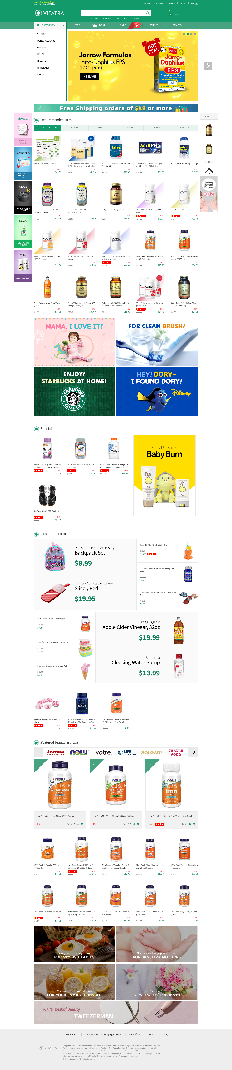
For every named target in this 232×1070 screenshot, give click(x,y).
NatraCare (176, 14)
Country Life (106, 18)
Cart (193, 3)
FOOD (130, 127)
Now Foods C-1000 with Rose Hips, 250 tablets (115, 913)
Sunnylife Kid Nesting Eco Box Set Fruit (53, 642)
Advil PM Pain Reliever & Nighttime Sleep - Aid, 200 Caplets (149, 164)
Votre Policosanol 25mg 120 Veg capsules (82, 257)
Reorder (183, 3)
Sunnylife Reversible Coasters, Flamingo (47, 720)
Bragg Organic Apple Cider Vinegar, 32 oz (47, 304)
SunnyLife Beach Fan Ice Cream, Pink (52, 666)
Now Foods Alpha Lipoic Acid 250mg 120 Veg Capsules (150, 866)
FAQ (166, 1034)
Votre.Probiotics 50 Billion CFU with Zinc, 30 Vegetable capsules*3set (82, 164)
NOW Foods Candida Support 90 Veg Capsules (184, 866)
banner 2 (191, 34)
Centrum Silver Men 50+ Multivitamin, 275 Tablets (81, 211)
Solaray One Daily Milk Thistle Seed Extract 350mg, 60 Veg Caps (47, 465)
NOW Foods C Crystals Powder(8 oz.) (52, 618)
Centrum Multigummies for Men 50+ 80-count (80, 465)
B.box (126, 18)
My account (159, 3)
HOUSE (75, 127)
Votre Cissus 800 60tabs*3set (45, 163)
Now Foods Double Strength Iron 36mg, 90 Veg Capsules (171, 816)
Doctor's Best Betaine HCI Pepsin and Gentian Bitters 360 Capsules (114, 465)
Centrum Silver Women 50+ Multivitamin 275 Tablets (47, 211)
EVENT (154, 25)
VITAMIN (102, 127)
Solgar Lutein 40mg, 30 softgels (114, 210)
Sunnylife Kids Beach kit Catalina (153, 545)
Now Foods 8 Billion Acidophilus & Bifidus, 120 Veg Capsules (116, 720)
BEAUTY (184, 127)
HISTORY (209, 116)
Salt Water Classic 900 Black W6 (46, 511)
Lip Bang (94, 18)
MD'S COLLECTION (47, 127)
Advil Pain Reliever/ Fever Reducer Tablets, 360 (116, 164)
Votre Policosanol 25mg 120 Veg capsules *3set (150, 304)
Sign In (147, 3)
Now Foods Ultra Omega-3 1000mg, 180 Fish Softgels (149, 257)
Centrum (136, 18)
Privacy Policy (91, 1034)
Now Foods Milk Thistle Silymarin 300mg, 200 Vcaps (184, 257)
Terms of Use (134, 1034)
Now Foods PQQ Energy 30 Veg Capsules (184, 913)
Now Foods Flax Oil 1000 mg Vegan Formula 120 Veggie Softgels (81, 866)
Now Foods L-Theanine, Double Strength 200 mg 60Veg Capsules (115, 866)
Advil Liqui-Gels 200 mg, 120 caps (184, 163)
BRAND (177, 25)
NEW (77, 25)
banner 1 (188, 34)
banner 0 (184, 34)
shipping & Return (113, 1034)
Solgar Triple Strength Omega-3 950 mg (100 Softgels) (81, 304)
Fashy (118, 18)
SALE (123, 25)
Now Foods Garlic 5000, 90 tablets (47, 912)
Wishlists (171, 3)
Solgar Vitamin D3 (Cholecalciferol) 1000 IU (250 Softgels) (115, 304)
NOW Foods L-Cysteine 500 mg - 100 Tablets (47, 866)
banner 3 (195, 34)
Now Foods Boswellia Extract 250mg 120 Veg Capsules (81, 913)
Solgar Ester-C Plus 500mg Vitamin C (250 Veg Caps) (184, 304)
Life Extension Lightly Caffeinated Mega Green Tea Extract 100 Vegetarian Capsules (81, 720)
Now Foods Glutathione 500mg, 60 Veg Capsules (56, 816)
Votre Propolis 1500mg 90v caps (183, 210)
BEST (102, 25)
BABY (157, 127)
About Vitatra (72, 1034)
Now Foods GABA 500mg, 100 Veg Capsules (150, 913)
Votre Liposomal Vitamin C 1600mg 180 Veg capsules (47, 257)
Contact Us (152, 1034)
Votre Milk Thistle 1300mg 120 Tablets (149, 211)
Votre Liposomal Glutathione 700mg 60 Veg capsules (116, 257)
